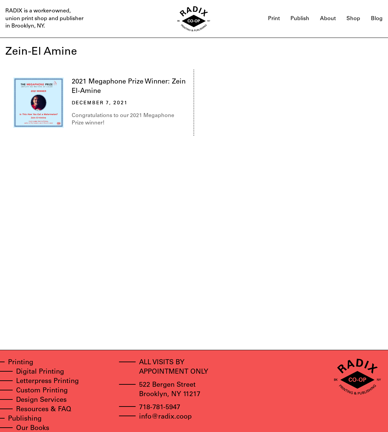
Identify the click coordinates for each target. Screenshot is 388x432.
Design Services (41, 400)
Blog (377, 18)
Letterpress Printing (47, 381)
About (328, 18)
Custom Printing (42, 391)
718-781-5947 (159, 407)
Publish (299, 18)
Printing (20, 363)
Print (274, 18)
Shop (353, 18)
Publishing (25, 419)
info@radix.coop (165, 417)
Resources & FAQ (43, 410)
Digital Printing (40, 372)
